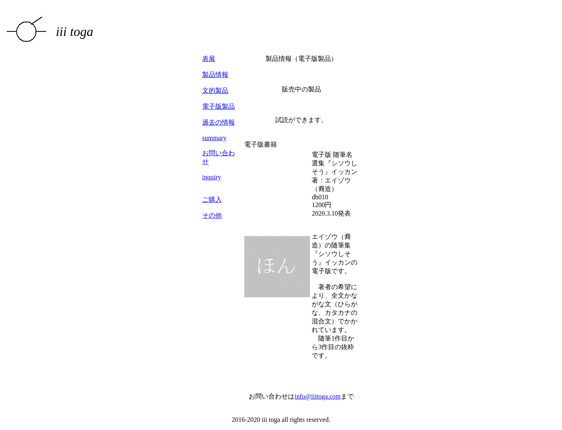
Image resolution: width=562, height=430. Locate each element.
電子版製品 (218, 106)
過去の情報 (218, 122)
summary (214, 137)
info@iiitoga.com (317, 396)
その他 (212, 215)
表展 (208, 58)
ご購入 (212, 199)
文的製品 (215, 90)
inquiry (211, 177)
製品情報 (215, 74)
